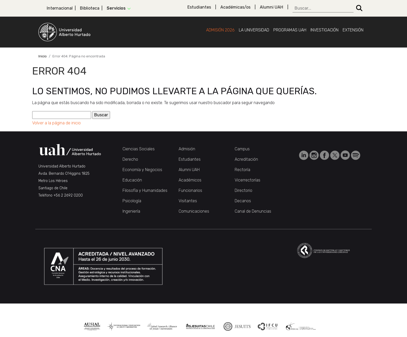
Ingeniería (131, 211)
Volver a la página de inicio (56, 122)
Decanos (243, 200)
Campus (242, 148)
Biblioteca (89, 8)
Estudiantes (199, 7)
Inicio (42, 56)
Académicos (190, 180)
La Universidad (254, 30)
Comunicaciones (194, 211)
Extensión (353, 30)
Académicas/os (235, 7)
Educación (132, 180)
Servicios (116, 8)
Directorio (243, 190)
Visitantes (188, 200)
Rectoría (242, 169)
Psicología (132, 200)
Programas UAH (289, 30)
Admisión (187, 148)
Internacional (60, 8)
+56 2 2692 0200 (68, 195)
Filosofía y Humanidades (145, 190)
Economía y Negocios (142, 169)
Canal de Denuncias (253, 211)
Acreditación (246, 159)
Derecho (130, 159)
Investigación (324, 30)
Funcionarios (190, 190)
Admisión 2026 (220, 30)
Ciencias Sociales (139, 148)
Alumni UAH (271, 7)
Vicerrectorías (247, 180)
